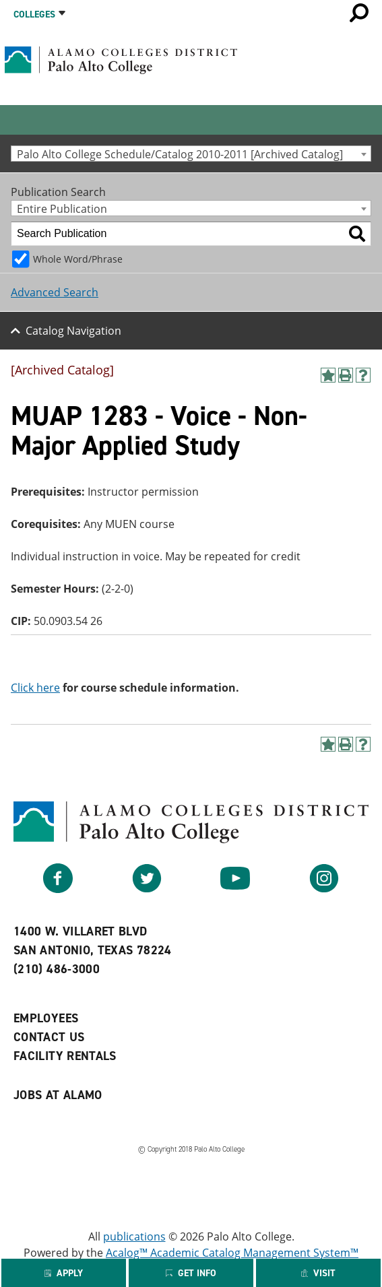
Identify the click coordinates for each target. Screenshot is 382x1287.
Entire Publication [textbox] (62, 208)
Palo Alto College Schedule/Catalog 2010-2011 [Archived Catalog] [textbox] (180, 154)
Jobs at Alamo (57, 1095)
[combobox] (191, 153)
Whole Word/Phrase (78, 259)
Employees (45, 1018)
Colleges (34, 14)
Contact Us (49, 1037)
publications (134, 1236)
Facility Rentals (65, 1056)
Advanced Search (54, 292)
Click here (35, 687)
